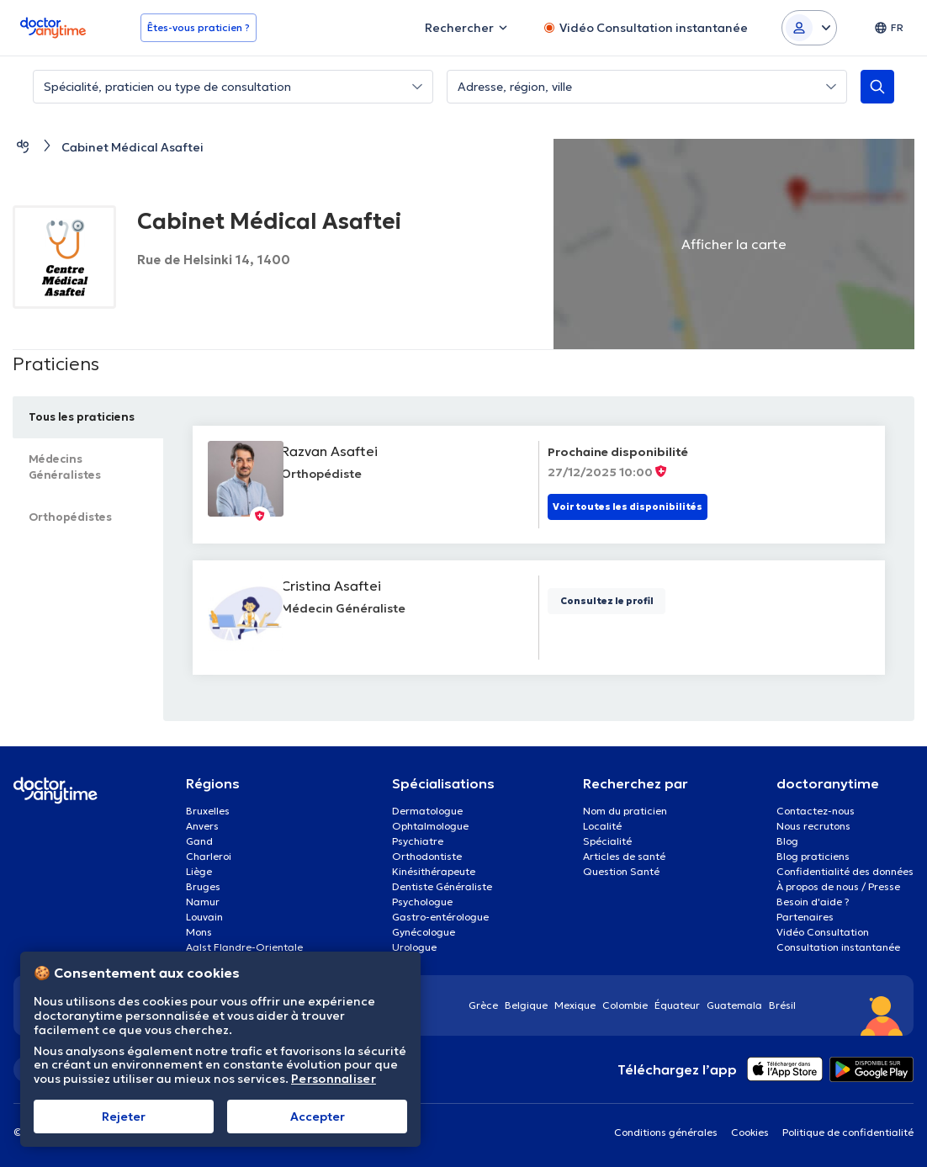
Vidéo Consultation (822, 932)
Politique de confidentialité (848, 1132)
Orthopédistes (76, 517)
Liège (199, 871)
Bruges (203, 886)
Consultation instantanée (838, 947)
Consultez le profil (607, 601)
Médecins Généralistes (70, 467)
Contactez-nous (815, 810)
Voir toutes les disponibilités (627, 506)
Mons (199, 932)
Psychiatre (417, 841)
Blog (787, 841)
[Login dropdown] (809, 27)
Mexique (575, 1005)
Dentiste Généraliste (442, 886)
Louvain (204, 916)
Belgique (526, 1005)
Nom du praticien (625, 810)
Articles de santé (624, 856)
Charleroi (208, 856)
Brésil (782, 1005)
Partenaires (805, 916)
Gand (199, 841)
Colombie (625, 1005)
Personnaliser (333, 1079)
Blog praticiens (813, 856)
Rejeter (124, 1116)
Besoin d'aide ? (813, 901)
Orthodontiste (427, 856)
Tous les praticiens (87, 417)
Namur (203, 901)
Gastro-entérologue (440, 916)
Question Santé (621, 871)
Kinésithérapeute (433, 871)
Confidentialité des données (845, 871)
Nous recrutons (813, 826)
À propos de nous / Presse (838, 886)
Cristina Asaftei (342, 585)
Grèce (483, 1005)
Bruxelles (208, 810)
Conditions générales (666, 1132)
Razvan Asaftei (340, 451)
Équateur (677, 1005)
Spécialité (607, 841)
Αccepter (317, 1116)
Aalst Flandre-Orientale (244, 947)
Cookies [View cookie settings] (750, 1132)
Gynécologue (423, 932)
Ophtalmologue (430, 826)
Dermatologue (427, 810)
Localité (602, 826)
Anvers (202, 826)
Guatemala (734, 1005)
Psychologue (422, 901)
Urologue (414, 947)
